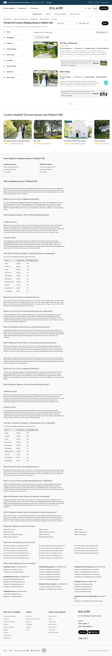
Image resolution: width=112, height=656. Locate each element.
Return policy (53, 627)
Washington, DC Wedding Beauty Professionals (87, 574)
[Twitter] (83, 639)
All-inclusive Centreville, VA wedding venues (16, 555)
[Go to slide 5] (48, 56)
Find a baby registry (85, 626)
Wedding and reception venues (21, 19)
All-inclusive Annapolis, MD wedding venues (86, 553)
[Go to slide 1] (42, 56)
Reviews (28, 621)
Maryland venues (34, 19)
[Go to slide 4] (47, 56)
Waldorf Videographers (80, 532)
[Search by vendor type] (67, 23)
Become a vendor (75, 14)
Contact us (52, 630)
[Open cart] (89, 8)
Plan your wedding (10, 8)
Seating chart (8, 635)
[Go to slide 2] (44, 56)
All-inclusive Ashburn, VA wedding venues (85, 548)
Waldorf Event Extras (9, 529)
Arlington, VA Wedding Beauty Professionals (86, 572)
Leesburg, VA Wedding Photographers (49, 569)
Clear (47, 37)
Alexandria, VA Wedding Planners (13, 594)
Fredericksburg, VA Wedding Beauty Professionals (88, 577)
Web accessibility (35, 650)
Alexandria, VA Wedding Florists (83, 586)
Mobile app (7, 638)
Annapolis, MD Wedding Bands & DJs (14, 579)
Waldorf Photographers (80, 534)
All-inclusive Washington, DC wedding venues (16, 545)
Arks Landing (7, 172)
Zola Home (96, 2)
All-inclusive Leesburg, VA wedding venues (51, 558)
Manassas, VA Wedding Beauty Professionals (86, 569)
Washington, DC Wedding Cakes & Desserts (51, 589)
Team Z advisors (54, 632)
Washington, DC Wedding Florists (83, 584)
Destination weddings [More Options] (60, 14)
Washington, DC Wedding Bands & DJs (14, 581)
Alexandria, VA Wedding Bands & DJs (14, 584)
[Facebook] (79, 639)
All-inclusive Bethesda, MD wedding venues (51, 550)
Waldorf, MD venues (44, 19)
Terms (10, 650)
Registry (6, 624)
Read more (96, 63)
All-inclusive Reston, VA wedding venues (50, 553)
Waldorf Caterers (43, 529)
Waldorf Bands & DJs (44, 534)
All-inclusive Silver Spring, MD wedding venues (16, 553)
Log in (81, 621)
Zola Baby (90, 2)
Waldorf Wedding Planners (46, 537)
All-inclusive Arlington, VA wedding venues (15, 548)
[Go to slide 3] (45, 56)
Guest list (6, 619)
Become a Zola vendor (33, 619)
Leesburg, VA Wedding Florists (82, 591)
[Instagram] (85, 639)
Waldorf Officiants (8, 532)
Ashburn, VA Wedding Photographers (49, 579)
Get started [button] (104, 8)
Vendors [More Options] (48, 14)
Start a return (53, 624)
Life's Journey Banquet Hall (11, 167)
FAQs (50, 619)
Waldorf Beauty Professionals (47, 532)
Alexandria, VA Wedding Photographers (50, 577)
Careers (28, 627)
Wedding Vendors (8, 19)
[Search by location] (90, 23)
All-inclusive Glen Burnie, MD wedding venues (16, 558)
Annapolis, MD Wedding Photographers (50, 572)
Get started (83, 632)
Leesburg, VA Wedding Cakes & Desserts (50, 586)
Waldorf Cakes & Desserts (11, 537)
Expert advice (23, 8)
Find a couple (34, 8)
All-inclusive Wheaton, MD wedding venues (86, 545)
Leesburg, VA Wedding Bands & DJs (13, 586)
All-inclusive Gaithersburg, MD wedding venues (52, 545)
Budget (6, 630)
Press (27, 630)
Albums (6, 632)
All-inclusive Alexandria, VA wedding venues (16, 550)
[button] (77, 23)
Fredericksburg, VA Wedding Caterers (14, 572)
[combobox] (90, 23)
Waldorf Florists (78, 529)
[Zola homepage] (56, 8)
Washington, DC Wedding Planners (13, 596)
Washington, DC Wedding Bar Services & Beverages (88, 601)
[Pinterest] (81, 639)
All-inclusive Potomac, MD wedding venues (86, 550)
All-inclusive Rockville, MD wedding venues (51, 548)
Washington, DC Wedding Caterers (13, 569)
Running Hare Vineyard (10, 169)
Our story (29, 616)
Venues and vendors (10, 616)
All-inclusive (54, 19)
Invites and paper (9, 627)
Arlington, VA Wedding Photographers (49, 574)
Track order (52, 621)
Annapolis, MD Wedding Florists (83, 589)
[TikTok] (87, 639)
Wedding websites (9, 621)
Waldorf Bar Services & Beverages (13, 534)
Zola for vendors (104, 2)
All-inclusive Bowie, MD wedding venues (50, 555)
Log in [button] (95, 8)
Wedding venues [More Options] (37, 14)
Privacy (5, 650)
